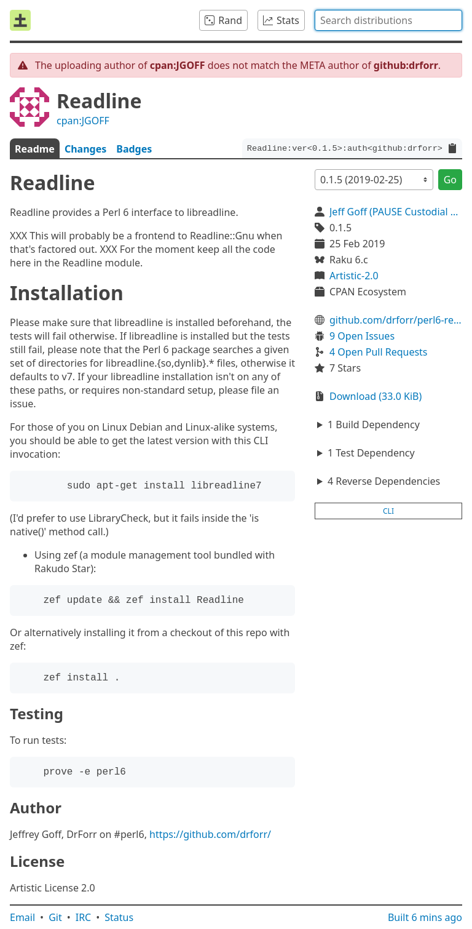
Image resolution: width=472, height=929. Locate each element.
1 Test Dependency (371, 453)
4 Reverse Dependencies (384, 481)
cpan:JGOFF (83, 120)
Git (55, 917)
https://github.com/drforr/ (210, 834)
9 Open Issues (362, 336)
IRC (84, 917)
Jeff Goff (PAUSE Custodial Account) (395, 211)
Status (118, 917)
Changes (85, 149)
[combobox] (388, 20)
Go (450, 179)
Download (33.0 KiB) (375, 396)
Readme (35, 149)
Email (22, 917)
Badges (134, 149)
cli (388, 511)
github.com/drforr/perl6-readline (395, 320)
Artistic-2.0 (354, 275)
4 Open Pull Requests (378, 352)
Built (425, 917)
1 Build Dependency (374, 424)
